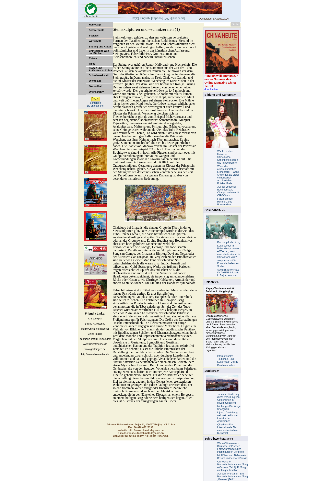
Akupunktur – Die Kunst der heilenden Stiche (228, 263)
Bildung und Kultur (100, 46)
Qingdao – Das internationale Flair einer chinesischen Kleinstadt (227, 429)
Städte (208, 370)
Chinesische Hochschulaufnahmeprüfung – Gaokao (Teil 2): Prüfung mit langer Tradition (232, 466)
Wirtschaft (95, 41)
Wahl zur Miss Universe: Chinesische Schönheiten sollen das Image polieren (227, 157)
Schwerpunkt (96, 30)
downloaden (211, 89)
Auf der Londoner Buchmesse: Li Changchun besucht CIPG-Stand (228, 191)
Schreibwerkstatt (99, 75)
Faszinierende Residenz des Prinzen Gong (225, 201)
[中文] (135, 18)
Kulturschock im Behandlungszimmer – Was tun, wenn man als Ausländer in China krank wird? (228, 251)
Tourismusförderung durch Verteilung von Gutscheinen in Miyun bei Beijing (228, 398)
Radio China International (95, 328)
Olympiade (95, 80)
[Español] (157, 18)
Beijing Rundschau (95, 323)
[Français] (179, 18)
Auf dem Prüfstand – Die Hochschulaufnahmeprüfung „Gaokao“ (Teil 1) (232, 476)
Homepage (95, 24)
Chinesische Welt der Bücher (99, 52)
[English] (145, 18)
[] (168, 18)
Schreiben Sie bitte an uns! (95, 103)
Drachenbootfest (226, 365)
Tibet (92, 63)
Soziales (94, 35)
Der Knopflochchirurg (228, 242)
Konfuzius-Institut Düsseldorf (95, 339)
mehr (233, 95)
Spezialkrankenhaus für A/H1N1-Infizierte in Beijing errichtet (228, 272)
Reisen (93, 58)
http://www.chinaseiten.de (95, 354)
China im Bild (95, 333)
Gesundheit (95, 86)
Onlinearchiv (96, 91)
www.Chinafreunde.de (95, 344)
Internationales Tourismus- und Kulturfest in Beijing (227, 359)
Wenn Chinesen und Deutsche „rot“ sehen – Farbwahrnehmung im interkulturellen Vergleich (230, 447)
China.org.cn (95, 318)
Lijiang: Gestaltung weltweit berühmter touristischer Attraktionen (227, 417)
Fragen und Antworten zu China (100, 69)
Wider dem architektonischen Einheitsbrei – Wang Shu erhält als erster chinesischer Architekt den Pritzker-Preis (228, 175)
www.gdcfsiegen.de (95, 349)
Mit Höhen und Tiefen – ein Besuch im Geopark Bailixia (232, 457)
